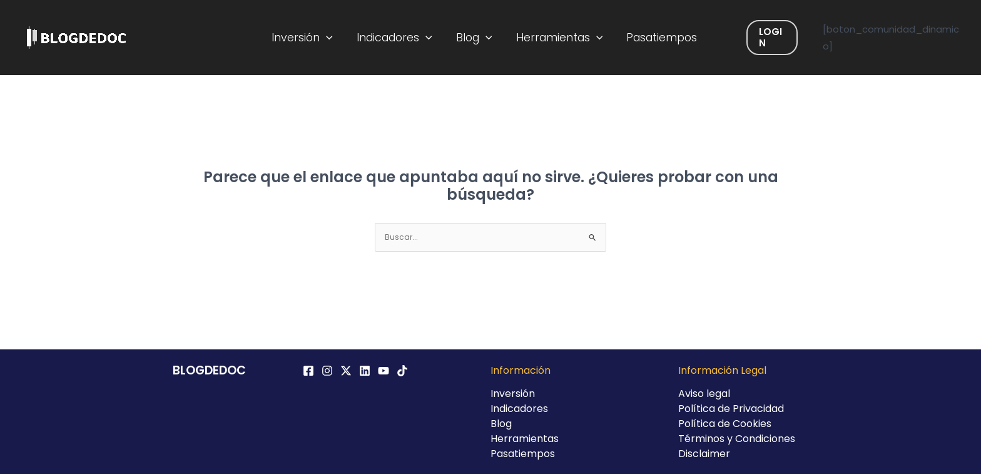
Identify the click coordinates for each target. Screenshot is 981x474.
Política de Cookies (724, 423)
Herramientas (556, 37)
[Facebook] (308, 370)
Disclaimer (704, 453)
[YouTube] (383, 370)
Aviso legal (704, 393)
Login (761, 37)
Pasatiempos (655, 37)
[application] (334, 37)
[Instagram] (327, 370)
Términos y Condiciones (736, 438)
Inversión (310, 37)
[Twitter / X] (346, 370)
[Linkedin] (364, 370)
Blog (475, 37)
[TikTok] (402, 370)
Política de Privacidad (731, 408)
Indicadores (399, 37)
